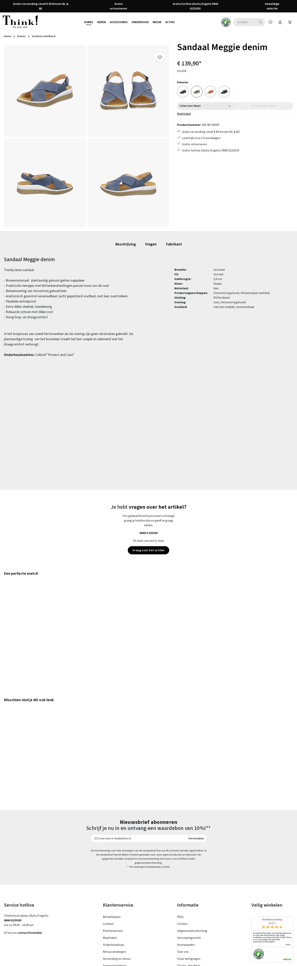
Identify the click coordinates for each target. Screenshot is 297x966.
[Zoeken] (260, 22)
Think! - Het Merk (188, 925)
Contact (108, 883)
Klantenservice (113, 890)
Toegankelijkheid (114, 925)
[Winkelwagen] (289, 22)
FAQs (180, 876)
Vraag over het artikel (148, 550)
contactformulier (29, 892)
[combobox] (244, 22)
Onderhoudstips (113, 904)
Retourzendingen (114, 911)
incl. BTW (181, 70)
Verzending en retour (117, 918)
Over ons (183, 911)
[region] (86, 136)
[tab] (125, 244)
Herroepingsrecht (189, 897)
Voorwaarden (186, 904)
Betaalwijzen (112, 876)
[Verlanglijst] (270, 22)
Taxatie (182, 932)
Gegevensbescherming (192, 890)
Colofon (182, 883)
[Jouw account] (280, 22)
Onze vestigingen (188, 918)
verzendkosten (206, 960)
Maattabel (184, 114)
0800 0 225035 (148, 533)
